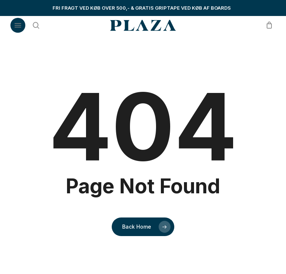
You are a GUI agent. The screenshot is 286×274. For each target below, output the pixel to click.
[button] (17, 25)
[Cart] (267, 25)
